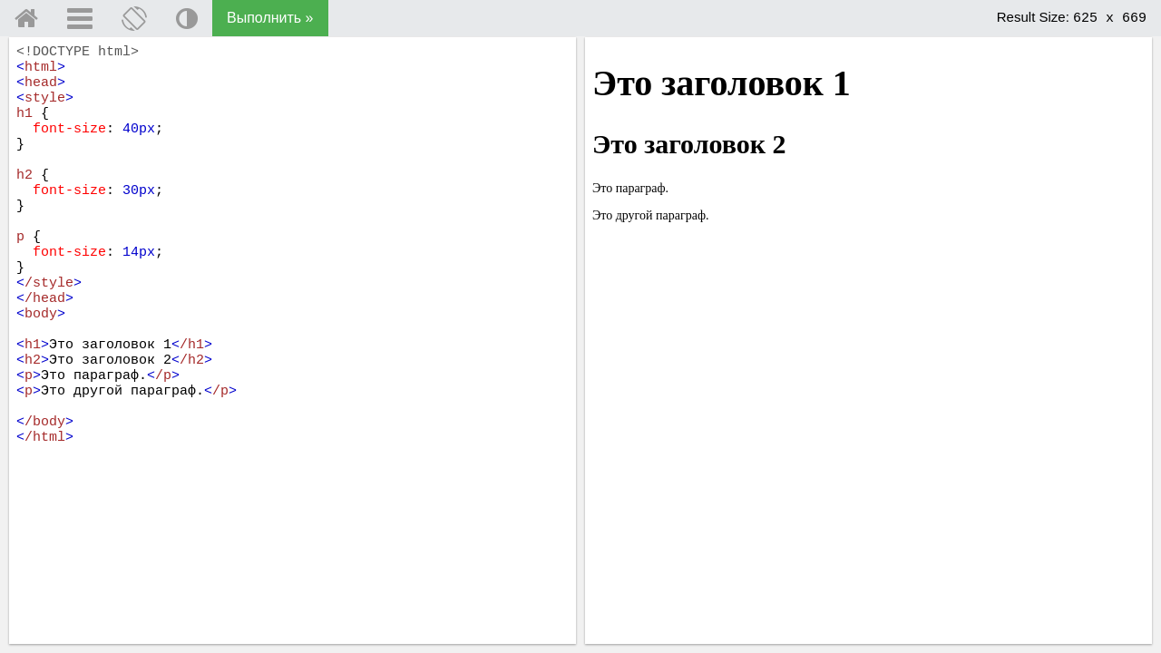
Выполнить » (270, 17)
